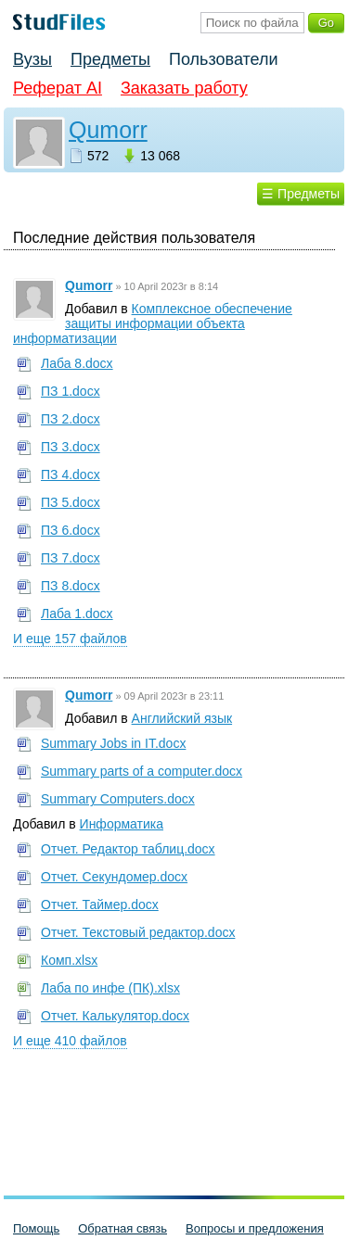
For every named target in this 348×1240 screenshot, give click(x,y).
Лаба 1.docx (77, 613)
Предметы (110, 59)
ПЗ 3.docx (70, 446)
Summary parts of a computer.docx (141, 771)
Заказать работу (184, 88)
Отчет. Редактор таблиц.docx (128, 848)
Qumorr (108, 130)
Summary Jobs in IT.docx (113, 743)
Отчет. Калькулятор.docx (115, 1015)
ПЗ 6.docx (70, 530)
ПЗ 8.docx (70, 585)
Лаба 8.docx (77, 363)
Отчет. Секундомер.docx (114, 876)
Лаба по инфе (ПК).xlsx (110, 988)
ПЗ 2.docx (70, 418)
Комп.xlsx (69, 960)
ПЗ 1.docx (70, 391)
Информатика (121, 823)
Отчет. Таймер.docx (100, 904)
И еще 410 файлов (70, 1040)
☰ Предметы (301, 193)
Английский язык (182, 718)
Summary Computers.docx (118, 798)
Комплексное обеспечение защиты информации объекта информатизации (152, 323)
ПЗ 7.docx (70, 557)
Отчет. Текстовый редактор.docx (138, 932)
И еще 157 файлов (70, 638)
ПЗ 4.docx (70, 474)
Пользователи (223, 59)
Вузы (32, 59)
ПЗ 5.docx (70, 502)
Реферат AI (57, 88)
